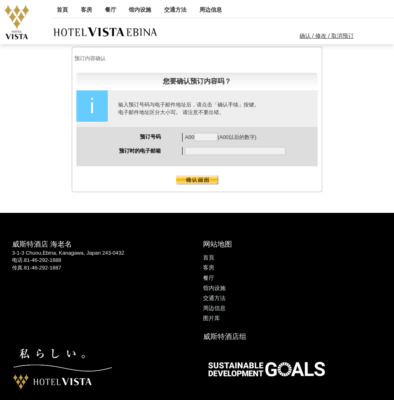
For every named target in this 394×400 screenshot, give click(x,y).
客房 (86, 9)
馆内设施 (140, 9)
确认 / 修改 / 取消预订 (327, 36)
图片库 (211, 318)
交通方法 (175, 9)
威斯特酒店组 (224, 337)
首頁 (62, 9)
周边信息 (210, 9)
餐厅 (110, 9)
